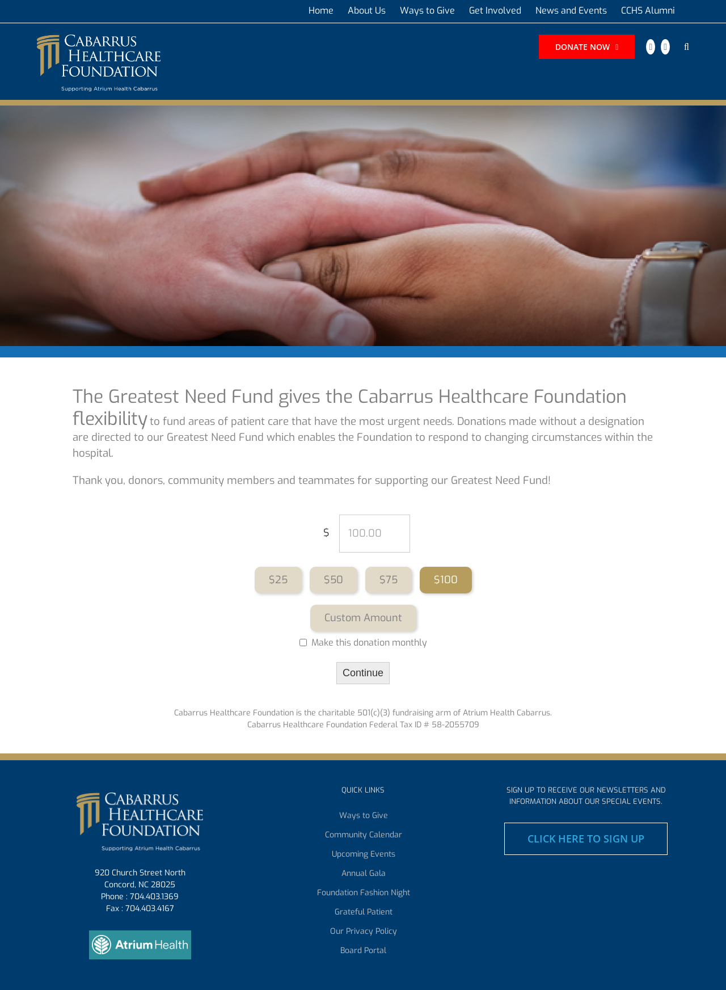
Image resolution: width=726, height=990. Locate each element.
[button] (686, 47)
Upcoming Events (363, 854)
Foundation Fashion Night (363, 893)
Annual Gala (363, 874)
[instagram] (665, 46)
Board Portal (363, 951)
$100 (446, 580)
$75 (388, 580)
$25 (278, 580)
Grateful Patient (363, 912)
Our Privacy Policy (363, 932)
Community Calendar (363, 835)
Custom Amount (363, 618)
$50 (333, 580)
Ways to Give (363, 816)
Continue (363, 673)
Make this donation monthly (369, 643)
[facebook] (650, 46)
